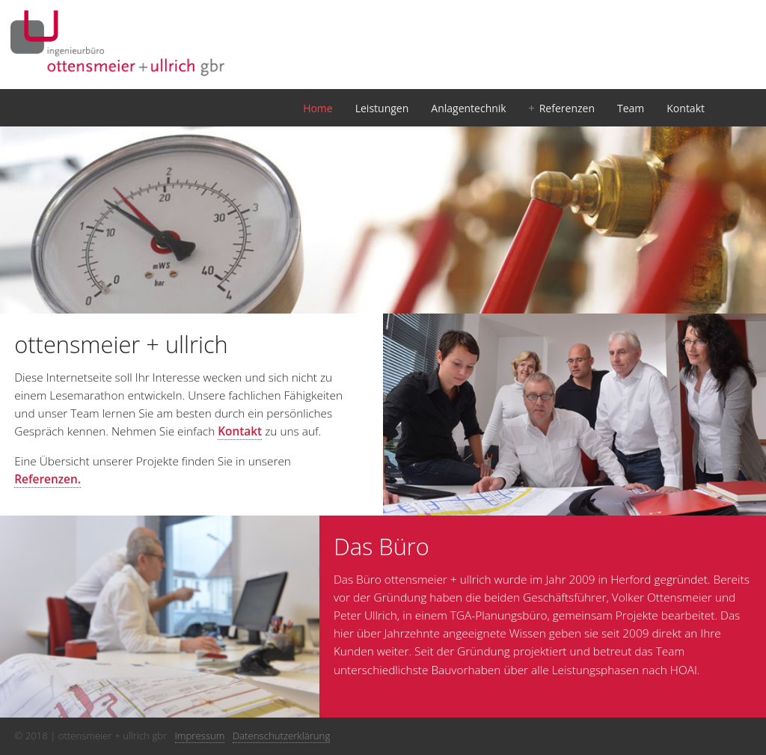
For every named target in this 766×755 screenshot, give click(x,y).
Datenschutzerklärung (282, 735)
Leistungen (382, 108)
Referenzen (567, 108)
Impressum (200, 735)
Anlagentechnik (468, 108)
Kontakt (686, 108)
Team (630, 108)
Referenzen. (47, 479)
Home (318, 108)
